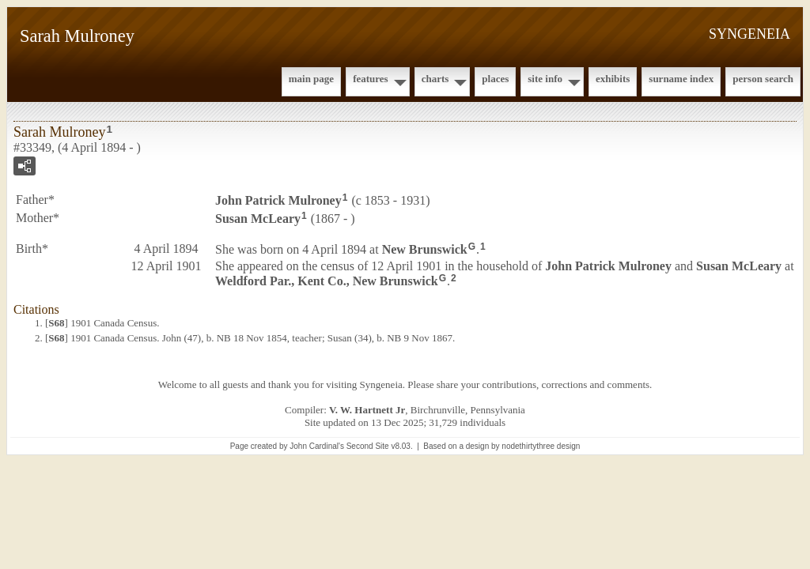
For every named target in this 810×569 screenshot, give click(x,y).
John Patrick (278, 200)
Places (495, 79)
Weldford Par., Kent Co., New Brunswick (326, 281)
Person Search (762, 79)
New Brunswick (424, 248)
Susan (258, 218)
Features (370, 79)
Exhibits (613, 79)
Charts (435, 79)
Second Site (367, 446)
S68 (56, 323)
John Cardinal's (317, 446)
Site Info (545, 79)
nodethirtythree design (541, 446)
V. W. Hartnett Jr (367, 410)
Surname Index (681, 79)
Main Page (311, 79)
